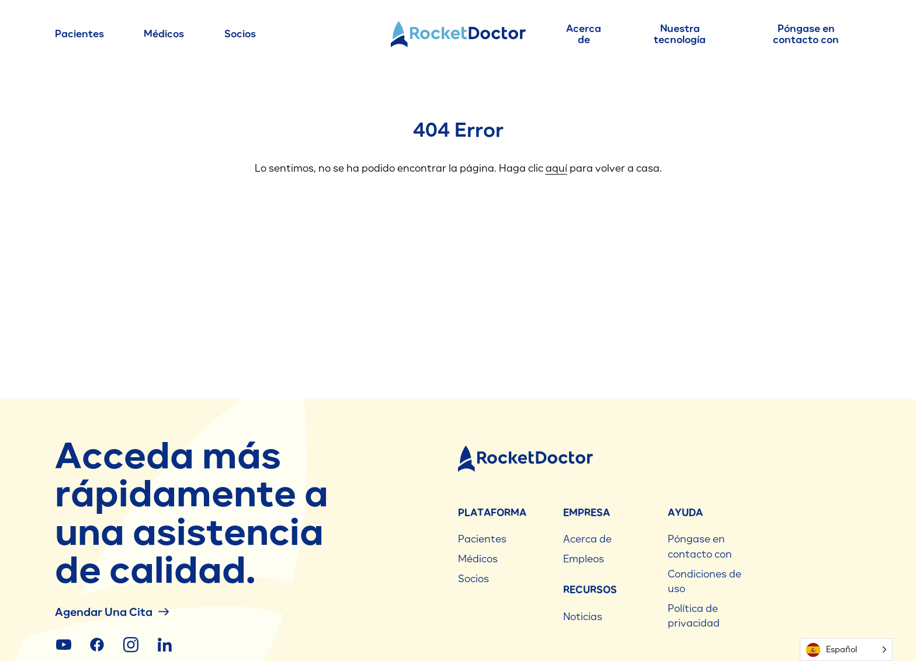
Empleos (583, 558)
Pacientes (79, 33)
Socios (240, 33)
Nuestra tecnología (680, 34)
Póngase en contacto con (806, 34)
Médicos (164, 33)
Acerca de (583, 34)
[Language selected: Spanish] (846, 649)
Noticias (582, 616)
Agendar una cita (112, 611)
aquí (556, 168)
